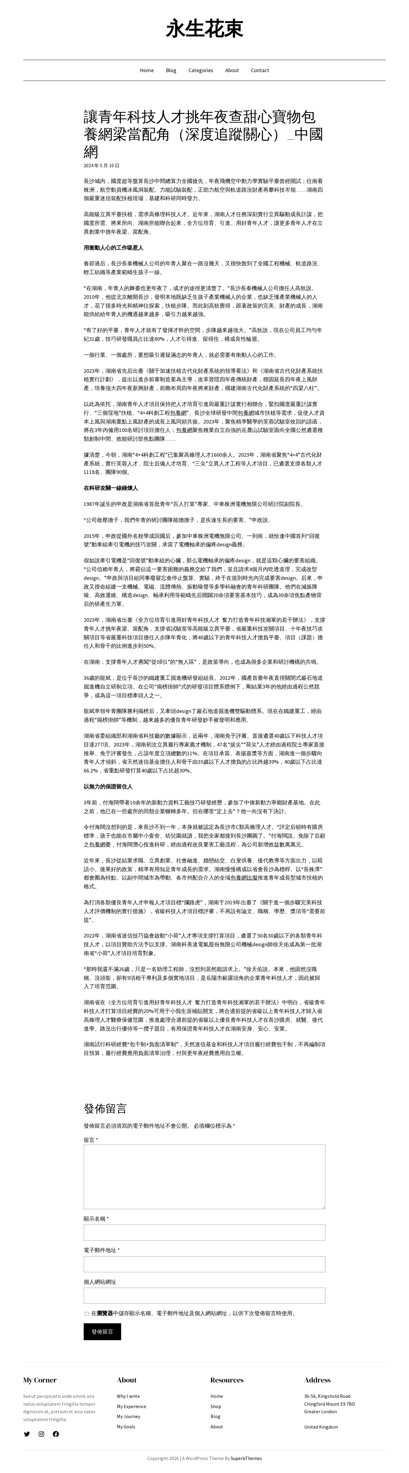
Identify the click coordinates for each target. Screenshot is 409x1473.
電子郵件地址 (102, 1250)
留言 (91, 1139)
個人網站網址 (100, 1281)
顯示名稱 (96, 1218)
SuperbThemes (246, 1458)
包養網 (178, 412)
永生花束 (204, 28)
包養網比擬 (244, 877)
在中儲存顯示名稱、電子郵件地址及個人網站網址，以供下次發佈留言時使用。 (194, 1313)
